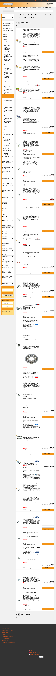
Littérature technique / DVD (6, 191)
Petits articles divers (6, 145)
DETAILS (24, 46)
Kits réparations (5, 220)
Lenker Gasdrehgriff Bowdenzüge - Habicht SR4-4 (8, 73)
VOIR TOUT (6, 41)
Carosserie (5, 136)
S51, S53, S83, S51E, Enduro (8, 23)
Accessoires (4, 199)
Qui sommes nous (47, 7)
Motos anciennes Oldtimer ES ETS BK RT (6, 162)
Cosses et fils (4, 208)
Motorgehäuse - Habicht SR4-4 (8, 93)
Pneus (3, 180)
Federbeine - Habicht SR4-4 (8, 66)
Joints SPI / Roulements (7, 183)
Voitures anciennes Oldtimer (6, 228)
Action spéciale (5, 250)
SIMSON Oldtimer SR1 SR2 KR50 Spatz (6, 168)
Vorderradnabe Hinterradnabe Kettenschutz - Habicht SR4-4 (8, 83)
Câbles (4, 129)
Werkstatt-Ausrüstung (8, 52)
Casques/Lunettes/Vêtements (8, 195)
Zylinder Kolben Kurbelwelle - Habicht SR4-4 (8, 96)
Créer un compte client (6, 311)
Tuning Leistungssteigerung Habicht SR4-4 (7, 125)
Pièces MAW (4, 236)
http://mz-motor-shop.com (34, 654)
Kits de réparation (5, 243)
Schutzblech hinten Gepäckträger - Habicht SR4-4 (8, 63)
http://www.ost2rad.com (34, 650)
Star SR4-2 (5, 34)
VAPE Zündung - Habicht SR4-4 (8, 119)
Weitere (19, 7)
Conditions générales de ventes (7, 630)
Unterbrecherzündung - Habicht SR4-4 (8, 114)
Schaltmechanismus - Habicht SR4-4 (7, 105)
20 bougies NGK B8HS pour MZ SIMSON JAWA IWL (31, 29)
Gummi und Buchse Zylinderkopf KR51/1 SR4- (30, 234)
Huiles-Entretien (5, 197)
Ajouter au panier (47, 52)
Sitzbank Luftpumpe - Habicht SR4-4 (7, 60)
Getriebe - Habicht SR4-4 (8, 100)
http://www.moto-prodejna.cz (35, 652)
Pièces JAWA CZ (5, 156)
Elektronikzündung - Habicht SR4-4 (7, 116)
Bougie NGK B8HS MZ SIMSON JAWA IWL (30, 184)
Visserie (3, 210)
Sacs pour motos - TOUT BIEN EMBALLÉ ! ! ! (7, 277)
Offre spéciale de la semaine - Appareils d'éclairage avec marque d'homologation (7, 263)
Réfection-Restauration (6, 225)
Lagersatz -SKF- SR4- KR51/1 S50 (28, 420)
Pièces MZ (4, 17)
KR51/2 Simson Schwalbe (7, 28)
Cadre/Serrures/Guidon (7, 131)
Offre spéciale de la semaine (6, 253)
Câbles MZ (4, 240)
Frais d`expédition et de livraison (7, 636)
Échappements (5, 137)
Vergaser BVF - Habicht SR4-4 (8, 108)
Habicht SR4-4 (5, 39)
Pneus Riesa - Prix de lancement (6, 268)
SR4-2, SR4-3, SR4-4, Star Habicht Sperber (7, 32)
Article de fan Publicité (10, 7)
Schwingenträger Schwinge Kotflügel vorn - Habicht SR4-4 (8, 69)
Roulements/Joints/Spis (7, 150)
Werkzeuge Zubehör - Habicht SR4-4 (7, 122)
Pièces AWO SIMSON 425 (6, 172)
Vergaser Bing (6, 51)
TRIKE (3, 245)
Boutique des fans (5, 222)
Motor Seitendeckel (7, 45)
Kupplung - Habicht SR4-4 (8, 98)
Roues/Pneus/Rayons (7, 148)
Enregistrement (50, 0)
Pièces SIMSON (5, 20)
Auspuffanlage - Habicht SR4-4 (8, 90)
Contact (3, 634)
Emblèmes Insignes (6, 188)
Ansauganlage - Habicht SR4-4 (8, 111)
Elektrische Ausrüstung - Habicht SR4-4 (8, 87)
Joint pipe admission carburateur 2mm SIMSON (31, 252)
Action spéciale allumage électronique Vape (6, 258)
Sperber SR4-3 (5, 36)
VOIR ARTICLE (47, 567)
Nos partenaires (5, 640)
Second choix (5, 283)
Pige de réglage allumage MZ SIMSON (29, 470)
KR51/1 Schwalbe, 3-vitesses (8, 30)
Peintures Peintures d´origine (6, 214)
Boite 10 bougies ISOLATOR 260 (28, 81)
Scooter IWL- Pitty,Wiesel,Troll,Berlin (6, 175)
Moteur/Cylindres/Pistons (7, 143)
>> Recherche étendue (7, 295)
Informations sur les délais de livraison (8, 642)
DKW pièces (4, 231)
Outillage (4, 205)
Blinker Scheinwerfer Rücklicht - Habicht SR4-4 (8, 43)
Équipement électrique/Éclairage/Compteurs (7, 140)
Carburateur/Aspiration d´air (8, 134)
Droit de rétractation (5, 638)
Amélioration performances (5, 203)
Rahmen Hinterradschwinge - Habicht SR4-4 (7, 48)
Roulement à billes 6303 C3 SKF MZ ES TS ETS (30, 532)
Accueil (40, 7)
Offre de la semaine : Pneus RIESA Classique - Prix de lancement (7, 272)
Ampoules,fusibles (5, 178)
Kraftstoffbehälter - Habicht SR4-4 (7, 77)
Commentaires (33, 7)
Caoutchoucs (5, 132)
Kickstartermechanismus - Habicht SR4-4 (8, 103)
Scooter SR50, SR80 (6, 25)
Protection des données (6, 628)
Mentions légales (5, 632)
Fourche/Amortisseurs (7, 142)
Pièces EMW (4, 233)
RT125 (3, 165)
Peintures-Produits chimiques (5, 217)
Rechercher (37, 0)
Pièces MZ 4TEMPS (6, 159)
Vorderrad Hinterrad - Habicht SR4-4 (7, 80)
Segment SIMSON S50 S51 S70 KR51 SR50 (30, 547)
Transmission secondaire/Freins (6, 154)
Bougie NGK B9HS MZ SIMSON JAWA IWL (30, 207)
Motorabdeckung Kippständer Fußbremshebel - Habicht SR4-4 (8, 56)
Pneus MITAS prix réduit (7, 248)
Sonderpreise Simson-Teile (6, 280)
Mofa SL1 (4, 127)
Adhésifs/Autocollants (6, 185)
